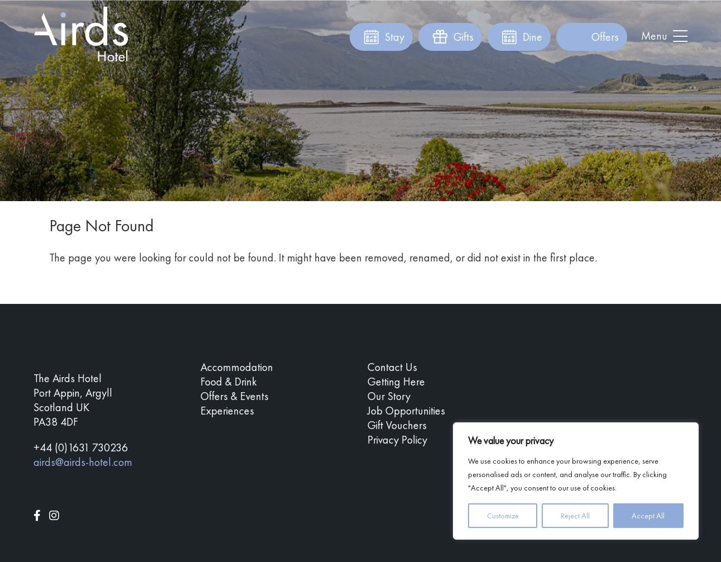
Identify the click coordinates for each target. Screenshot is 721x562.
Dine (532, 37)
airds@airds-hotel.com (83, 462)
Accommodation (236, 367)
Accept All (648, 516)
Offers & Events (234, 396)
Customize (503, 516)
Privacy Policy (397, 439)
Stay (394, 37)
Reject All (575, 516)
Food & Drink (228, 381)
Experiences (227, 410)
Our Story (388, 396)
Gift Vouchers (397, 425)
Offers (605, 37)
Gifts (463, 37)
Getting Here (396, 381)
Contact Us (392, 367)
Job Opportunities (406, 410)
